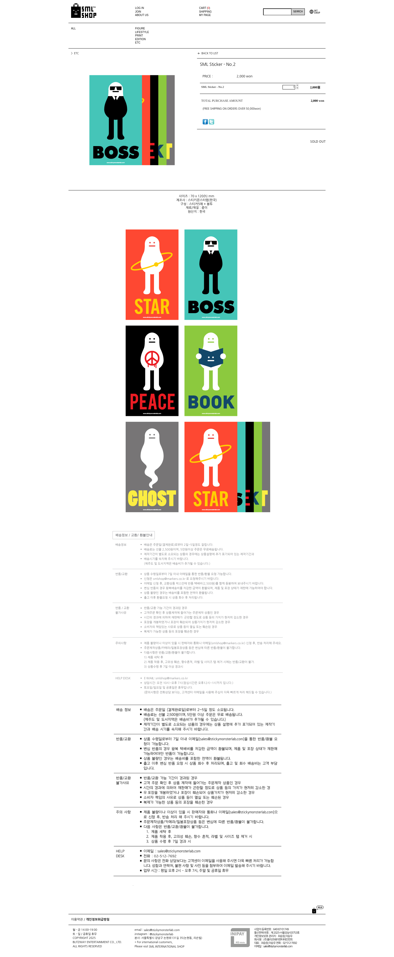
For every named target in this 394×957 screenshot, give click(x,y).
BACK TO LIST (209, 53)
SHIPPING (205, 11)
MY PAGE (205, 15)
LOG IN (139, 8)
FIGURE (140, 28)
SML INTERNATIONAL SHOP (166, 946)
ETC (137, 42)
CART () (204, 8)
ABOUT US (141, 15)
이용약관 (77, 919)
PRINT (139, 35)
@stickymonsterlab (161, 934)
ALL (73, 28)
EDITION (140, 39)
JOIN (138, 11)
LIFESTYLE (142, 32)
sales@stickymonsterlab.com (162, 929)
